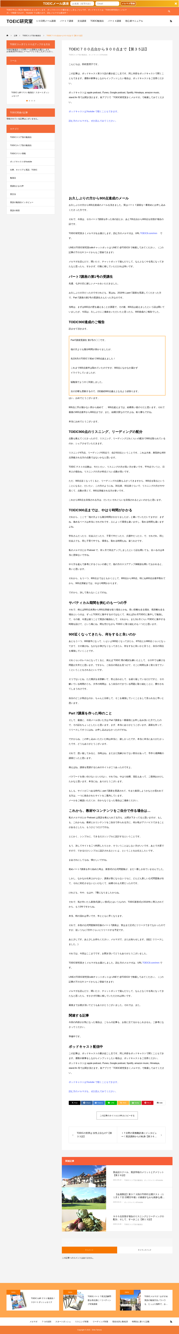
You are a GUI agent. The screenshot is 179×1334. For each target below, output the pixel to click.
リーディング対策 (100, 1321)
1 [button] (27, 100)
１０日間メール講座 (46, 21)
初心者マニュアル (134, 21)
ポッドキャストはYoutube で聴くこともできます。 (94, 111)
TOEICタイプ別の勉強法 (21, 145)
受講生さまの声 (17, 186)
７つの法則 (46, 1321)
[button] (89, 3)
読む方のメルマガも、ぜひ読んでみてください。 (93, 121)
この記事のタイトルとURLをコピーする (117, 1115)
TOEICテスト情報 (18, 153)
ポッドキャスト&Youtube (98, 55)
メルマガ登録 (128, 3)
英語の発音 (15, 210)
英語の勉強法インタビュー (21, 202)
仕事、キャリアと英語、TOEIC (23, 170)
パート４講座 (114, 21)
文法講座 (81, 21)
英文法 (13, 194)
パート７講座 (66, 21)
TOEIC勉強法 (97, 21)
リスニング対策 (82, 1321)
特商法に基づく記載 (140, 1321)
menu (13, 1292)
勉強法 (13, 178)
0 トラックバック (144, 1250)
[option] (31, 83)
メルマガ (33, 1321)
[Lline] (111, 1103)
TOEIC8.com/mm (149, 233)
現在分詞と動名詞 (120, 1321)
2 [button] (29, 100)
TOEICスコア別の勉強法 (78, 55)
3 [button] (32, 100)
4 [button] (34, 100)
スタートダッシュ (63, 1321)
